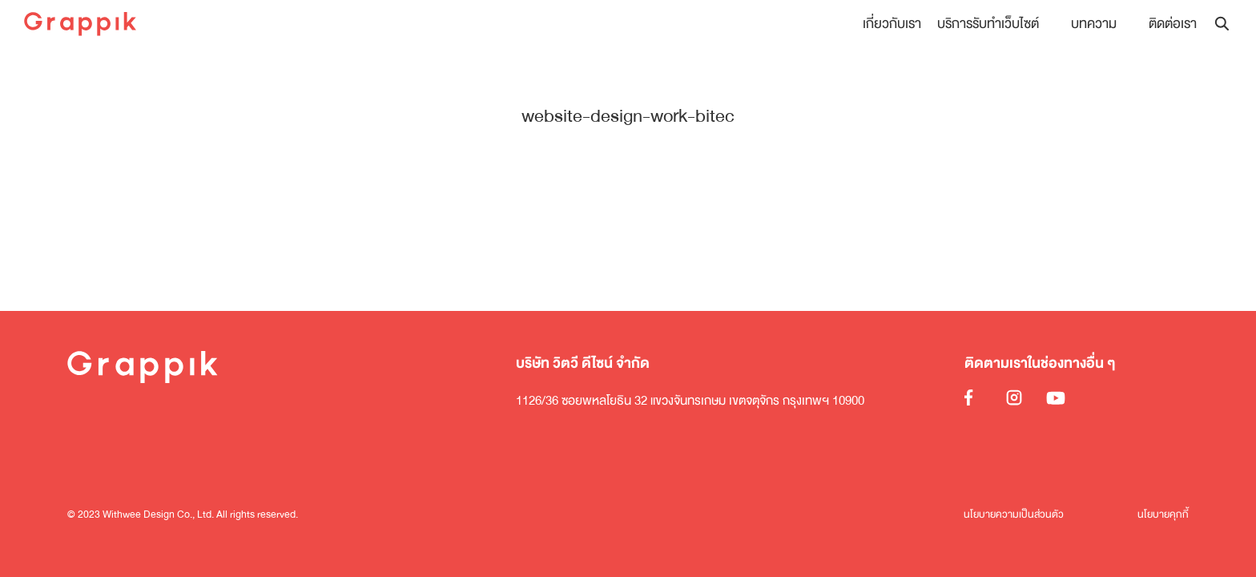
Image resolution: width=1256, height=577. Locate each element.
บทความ (1094, 23)
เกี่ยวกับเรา (892, 23)
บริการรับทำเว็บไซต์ (988, 23)
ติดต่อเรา (1173, 23)
